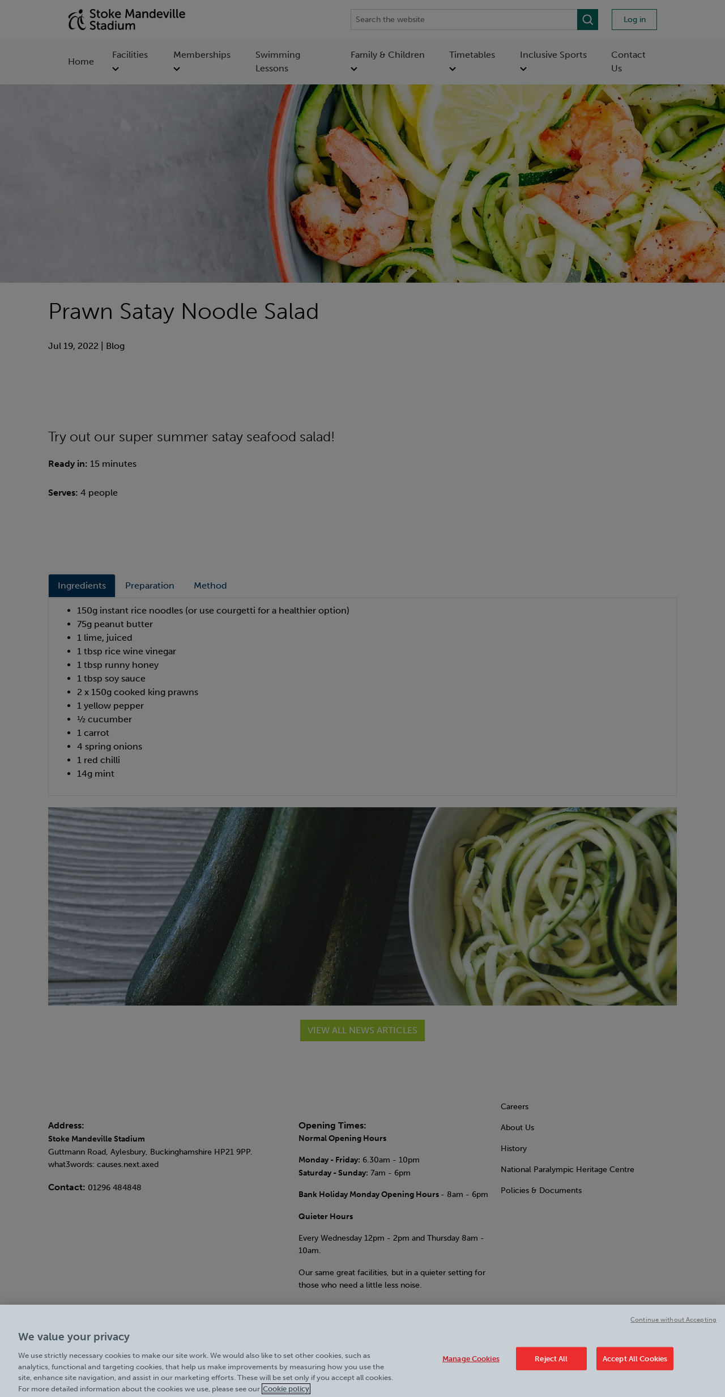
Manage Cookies (471, 1365)
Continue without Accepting (673, 1326)
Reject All (551, 1365)
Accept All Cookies (635, 1365)
